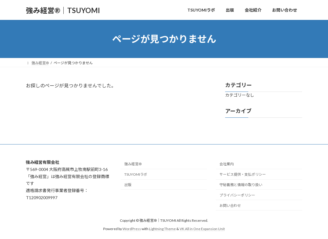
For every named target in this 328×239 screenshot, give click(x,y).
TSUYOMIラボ (135, 174)
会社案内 (226, 164)
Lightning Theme (162, 229)
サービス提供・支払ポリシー (242, 174)
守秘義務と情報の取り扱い (240, 185)
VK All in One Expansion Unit (202, 229)
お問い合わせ (230, 205)
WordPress (132, 229)
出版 (127, 185)
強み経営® (133, 164)
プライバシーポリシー (237, 195)
